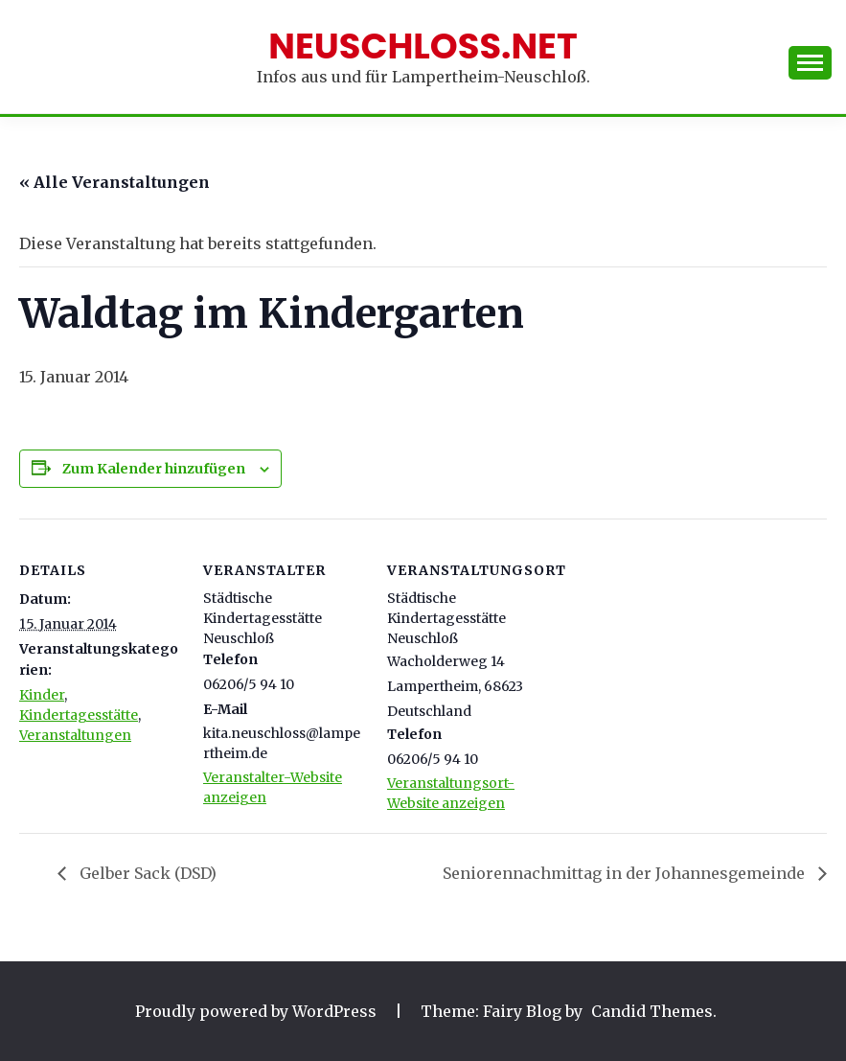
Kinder (41, 694)
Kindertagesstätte (78, 715)
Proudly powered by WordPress (257, 1011)
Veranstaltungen (75, 735)
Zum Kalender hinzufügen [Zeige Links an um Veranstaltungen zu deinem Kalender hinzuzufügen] (153, 468)
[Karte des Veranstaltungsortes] (672, 650)
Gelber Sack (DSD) (146, 873)
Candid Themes (652, 1011)
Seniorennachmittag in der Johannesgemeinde (626, 873)
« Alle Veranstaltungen (114, 182)
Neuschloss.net (423, 46)
